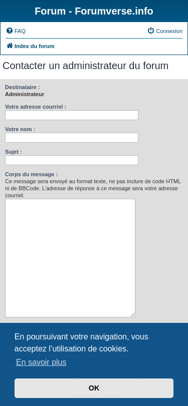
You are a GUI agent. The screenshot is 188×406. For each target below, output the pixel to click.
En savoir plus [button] (41, 362)
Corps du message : (31, 174)
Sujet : (13, 152)
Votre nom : (20, 129)
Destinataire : (22, 87)
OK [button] (94, 388)
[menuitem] (16, 31)
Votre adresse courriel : (35, 107)
